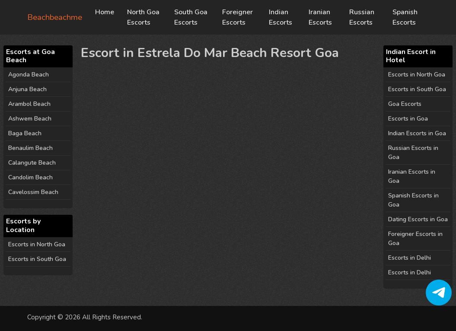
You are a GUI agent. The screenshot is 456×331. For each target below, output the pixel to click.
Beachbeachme (54, 17)
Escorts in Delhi (409, 258)
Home (104, 12)
